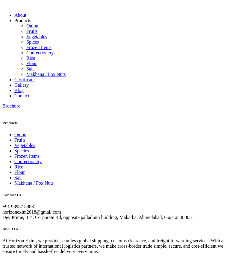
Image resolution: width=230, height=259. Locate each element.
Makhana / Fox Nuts (46, 74)
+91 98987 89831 (19, 206)
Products (22, 20)
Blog (19, 90)
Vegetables (36, 36)
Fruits (31, 31)
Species (21, 150)
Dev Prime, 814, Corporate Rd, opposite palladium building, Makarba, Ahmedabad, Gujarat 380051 (98, 217)
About (20, 15)
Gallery (21, 85)
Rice (30, 58)
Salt (30, 68)
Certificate (24, 79)
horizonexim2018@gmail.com (31, 211)
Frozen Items (39, 47)
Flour (31, 63)
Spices (32, 42)
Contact (21, 95)
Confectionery (40, 52)
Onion (32, 25)
